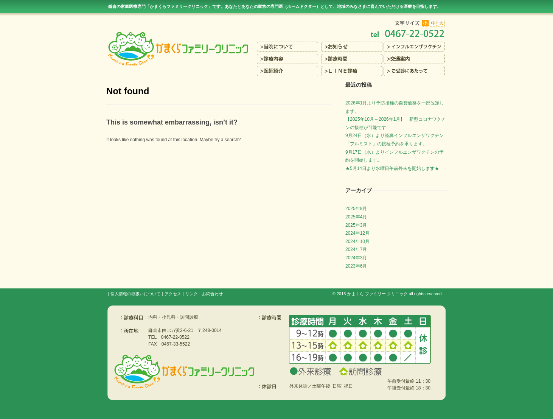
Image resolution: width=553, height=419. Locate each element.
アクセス (173, 293)
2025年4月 (356, 217)
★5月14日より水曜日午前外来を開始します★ (392, 168)
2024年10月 (357, 241)
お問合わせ (212, 293)
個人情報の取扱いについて (135, 293)
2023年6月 (356, 266)
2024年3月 (356, 257)
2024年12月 (357, 233)
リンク (191, 293)
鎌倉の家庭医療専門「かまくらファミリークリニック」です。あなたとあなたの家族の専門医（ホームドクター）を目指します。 (274, 6)
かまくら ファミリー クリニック (377, 293)
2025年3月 (356, 225)
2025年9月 (356, 208)
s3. (445, 294)
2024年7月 (356, 249)
